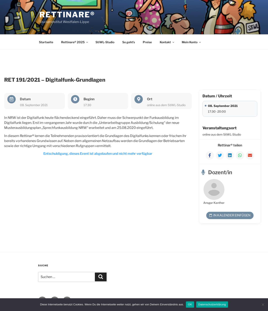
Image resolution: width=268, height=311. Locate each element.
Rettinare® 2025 (75, 42)
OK (190, 304)
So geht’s (128, 42)
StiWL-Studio (104, 42)
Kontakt (167, 42)
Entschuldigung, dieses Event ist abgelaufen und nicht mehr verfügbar (97, 154)
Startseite (46, 42)
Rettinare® (67, 14)
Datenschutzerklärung (212, 304)
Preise (147, 42)
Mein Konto (191, 42)
